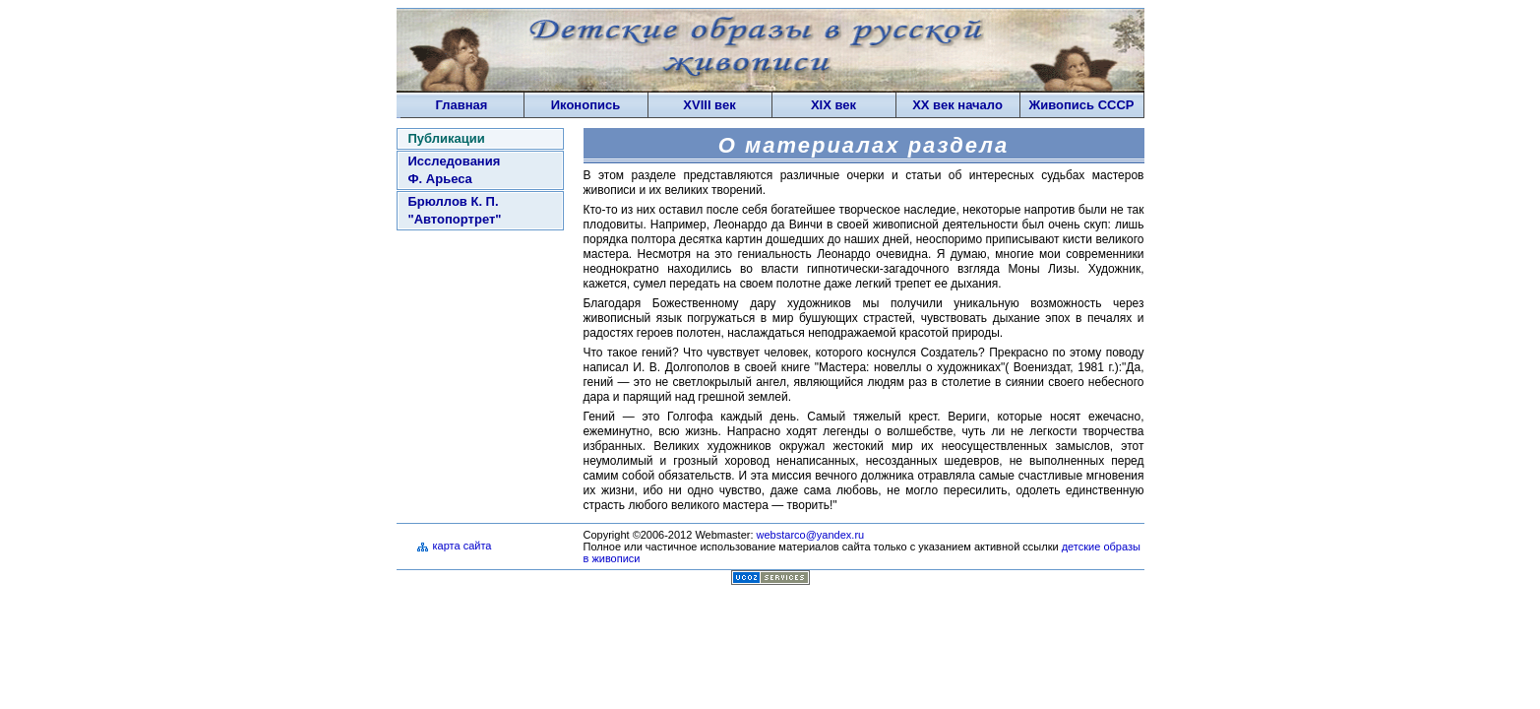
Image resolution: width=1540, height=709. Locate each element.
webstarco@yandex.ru (811, 535)
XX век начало (957, 104)
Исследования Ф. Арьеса (454, 170)
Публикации (446, 138)
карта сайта (462, 545)
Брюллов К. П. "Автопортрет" (455, 210)
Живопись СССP (1081, 104)
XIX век (833, 104)
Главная (462, 104)
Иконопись (585, 104)
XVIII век (709, 104)
